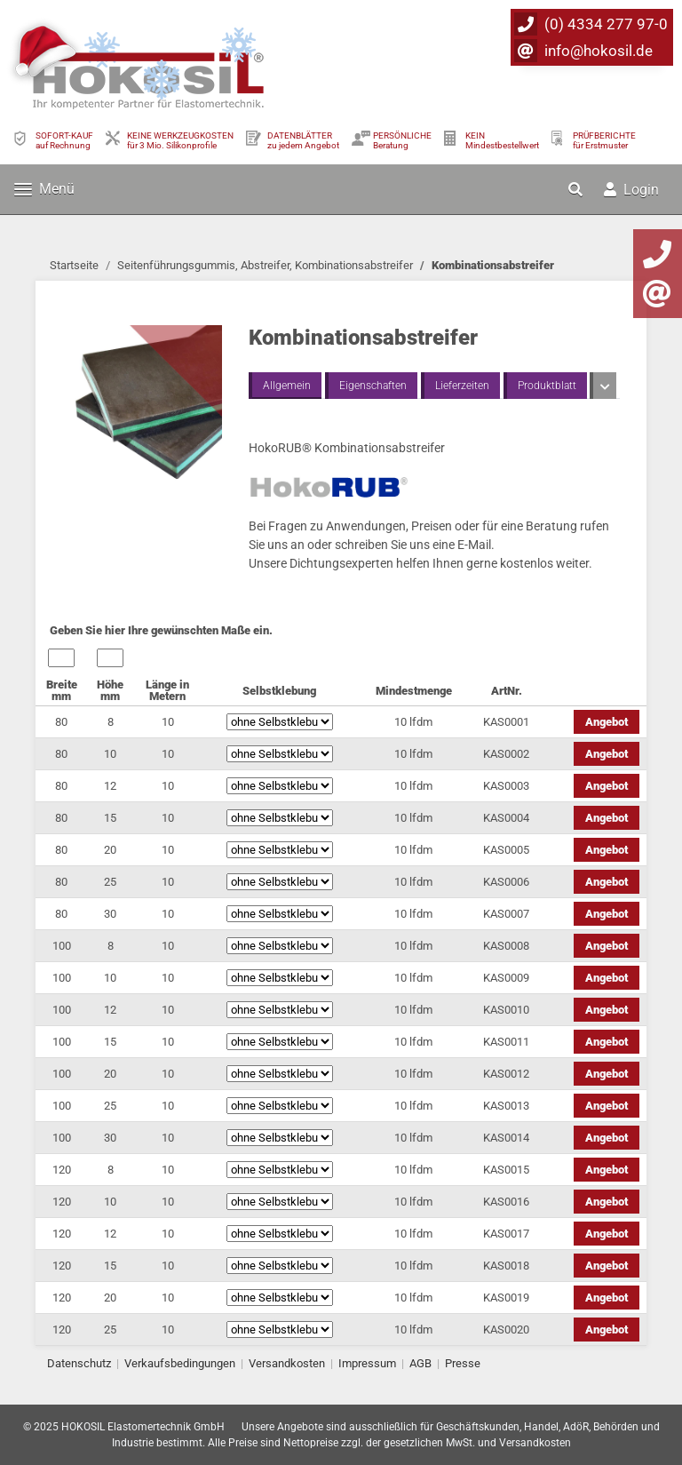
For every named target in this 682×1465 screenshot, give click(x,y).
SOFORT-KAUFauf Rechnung (64, 140)
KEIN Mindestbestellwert (502, 140)
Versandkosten (287, 1363)
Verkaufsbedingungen (179, 1363)
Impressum (367, 1363)
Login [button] (631, 189)
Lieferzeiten (462, 385)
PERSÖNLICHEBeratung (402, 140)
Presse (462, 1363)
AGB (420, 1363)
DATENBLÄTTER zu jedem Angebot (303, 140)
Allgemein (287, 385)
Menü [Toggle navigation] (44, 188)
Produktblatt (547, 385)
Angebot (606, 722)
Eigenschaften (373, 385)
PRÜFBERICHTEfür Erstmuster (604, 140)
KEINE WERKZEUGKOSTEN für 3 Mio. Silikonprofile (180, 140)
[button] (577, 189)
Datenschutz (79, 1363)
